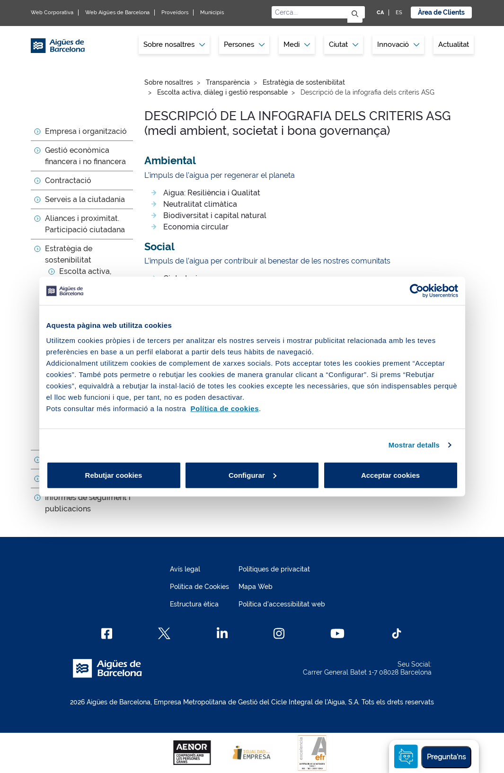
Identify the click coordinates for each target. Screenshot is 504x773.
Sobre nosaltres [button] (174, 44)
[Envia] (355, 14)
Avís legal (185, 569)
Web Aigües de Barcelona (117, 12)
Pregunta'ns (446, 757)
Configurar (252, 475)
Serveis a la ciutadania (85, 199)
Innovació (398, 44)
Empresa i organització (86, 131)
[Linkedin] (222, 633)
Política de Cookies (199, 586)
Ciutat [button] (343, 44)
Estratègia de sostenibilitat (304, 82)
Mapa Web (256, 586)
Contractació (68, 180)
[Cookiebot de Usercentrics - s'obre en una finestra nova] (416, 291)
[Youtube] (337, 633)
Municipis (212, 12)
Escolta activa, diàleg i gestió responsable (222, 92)
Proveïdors (174, 12)
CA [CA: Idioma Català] (380, 12)
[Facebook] (106, 633)
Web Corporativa (52, 12)
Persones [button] (244, 44)
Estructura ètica (194, 604)
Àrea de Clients (441, 12)
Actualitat (453, 44)
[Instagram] (279, 633)
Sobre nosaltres (168, 82)
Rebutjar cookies (113, 475)
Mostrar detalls (414, 445)
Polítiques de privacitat (274, 569)
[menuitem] (174, 44)
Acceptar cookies (390, 475)
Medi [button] (296, 44)
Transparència (228, 82)
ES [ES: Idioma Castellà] (399, 12)
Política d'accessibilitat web (282, 604)
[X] (164, 633)
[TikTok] (396, 633)
